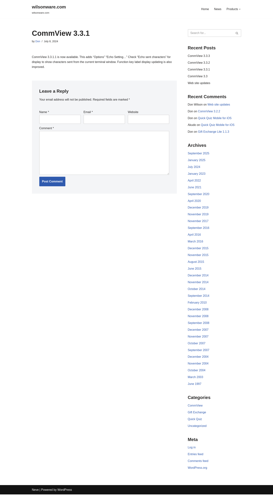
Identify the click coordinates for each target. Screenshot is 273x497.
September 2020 (198, 195)
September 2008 (198, 324)
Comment (46, 128)
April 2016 (194, 235)
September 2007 (198, 351)
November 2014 (198, 283)
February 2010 (197, 304)
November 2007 (198, 338)
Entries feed (195, 456)
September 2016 (198, 229)
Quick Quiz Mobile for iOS (215, 118)
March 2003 (195, 379)
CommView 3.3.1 (199, 69)
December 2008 (198, 311)
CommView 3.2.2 (209, 111)
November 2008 (198, 317)
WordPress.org (197, 470)
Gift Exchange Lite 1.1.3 (213, 132)
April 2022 (194, 181)
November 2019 (198, 215)
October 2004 (197, 372)
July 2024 (194, 167)
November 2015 (198, 256)
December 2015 (198, 249)
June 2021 (195, 188)
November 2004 (198, 365)
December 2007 (198, 331)
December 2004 (198, 358)
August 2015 (196, 263)
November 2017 (198, 222)
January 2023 (197, 174)
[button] (240, 9)
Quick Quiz (195, 421)
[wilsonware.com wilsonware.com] (49, 9)
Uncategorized (197, 428)
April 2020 (194, 201)
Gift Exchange (197, 414)
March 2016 (195, 242)
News (217, 9)
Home (205, 9)
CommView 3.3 (198, 76)
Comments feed (198, 463)
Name (44, 112)
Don (37, 41)
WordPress (64, 492)
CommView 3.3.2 (199, 62)
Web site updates (199, 83)
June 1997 (195, 386)
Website (133, 112)
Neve (35, 492)
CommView (195, 407)
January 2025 (197, 160)
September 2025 (198, 154)
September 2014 (198, 297)
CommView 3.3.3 (199, 56)
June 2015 (195, 270)
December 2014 (198, 276)
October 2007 (197, 345)
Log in (192, 449)
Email (88, 112)
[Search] (210, 33)
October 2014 (197, 290)
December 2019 (198, 208)
